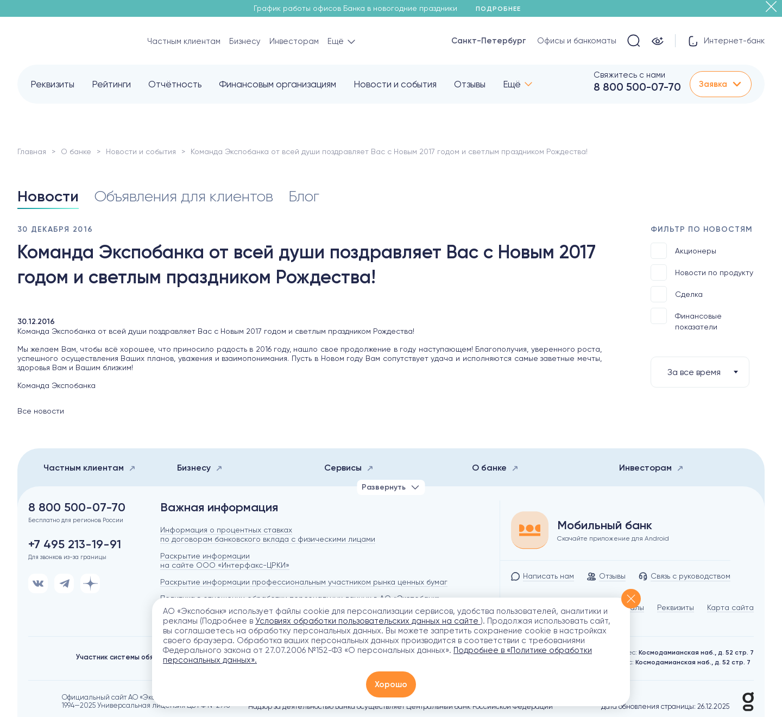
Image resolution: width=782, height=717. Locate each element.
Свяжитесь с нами (629, 75)
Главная (31, 151)
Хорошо (391, 684)
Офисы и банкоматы (576, 41)
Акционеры (683, 251)
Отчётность (174, 84)
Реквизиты (52, 84)
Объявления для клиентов (183, 196)
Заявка (720, 84)
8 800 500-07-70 (637, 86)
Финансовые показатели (686, 319)
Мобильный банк (604, 525)
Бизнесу (245, 41)
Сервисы (349, 467)
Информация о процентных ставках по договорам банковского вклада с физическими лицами (267, 534)
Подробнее (502, 8)
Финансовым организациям (277, 84)
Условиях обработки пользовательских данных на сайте (368, 621)
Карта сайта (730, 607)
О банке (76, 151)
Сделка (677, 294)
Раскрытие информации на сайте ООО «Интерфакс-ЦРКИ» (224, 560)
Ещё (512, 84)
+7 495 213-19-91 (74, 544)
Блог (303, 196)
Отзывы (469, 84)
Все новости (40, 411)
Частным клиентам (183, 41)
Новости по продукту (702, 272)
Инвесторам (294, 41)
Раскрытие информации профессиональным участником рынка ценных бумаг (303, 582)
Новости (48, 196)
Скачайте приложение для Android (613, 538)
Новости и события (395, 84)
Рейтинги (111, 84)
